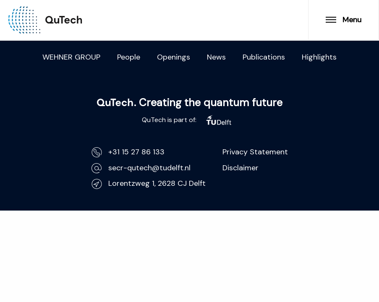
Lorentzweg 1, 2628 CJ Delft (148, 183)
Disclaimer (240, 168)
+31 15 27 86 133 (128, 152)
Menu (343, 20)
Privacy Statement (255, 152)
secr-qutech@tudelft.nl (141, 168)
